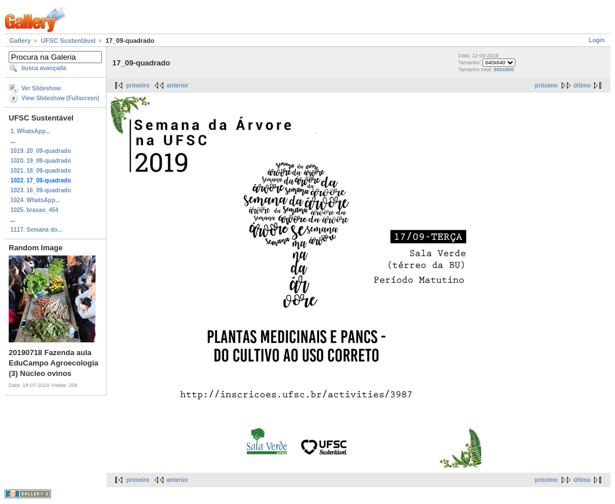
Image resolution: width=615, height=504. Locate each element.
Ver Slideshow (41, 88)
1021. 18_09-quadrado (40, 170)
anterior (177, 85)
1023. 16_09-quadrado (40, 190)
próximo (546, 85)
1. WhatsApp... (30, 131)
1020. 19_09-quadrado (40, 161)
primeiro (137, 85)
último (582, 85)
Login (597, 40)
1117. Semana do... (36, 230)
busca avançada (43, 68)
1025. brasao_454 (34, 210)
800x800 (504, 69)
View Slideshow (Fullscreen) (60, 98)
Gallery (20, 40)
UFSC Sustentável (68, 40)
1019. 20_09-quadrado (40, 151)
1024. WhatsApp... (35, 200)
